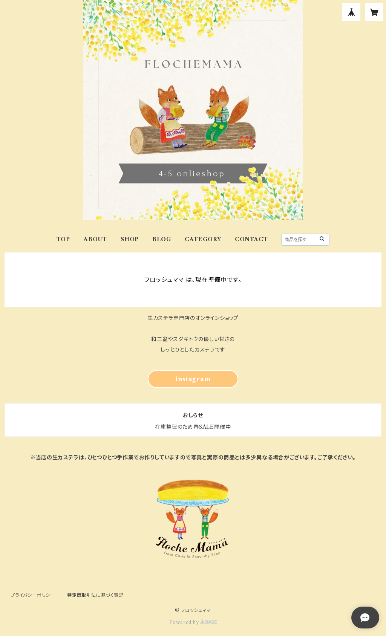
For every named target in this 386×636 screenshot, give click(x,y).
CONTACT (251, 239)
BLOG (161, 239)
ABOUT (95, 239)
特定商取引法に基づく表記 (95, 595)
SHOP (130, 239)
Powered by (193, 622)
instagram (192, 379)
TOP (63, 239)
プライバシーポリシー (33, 595)
